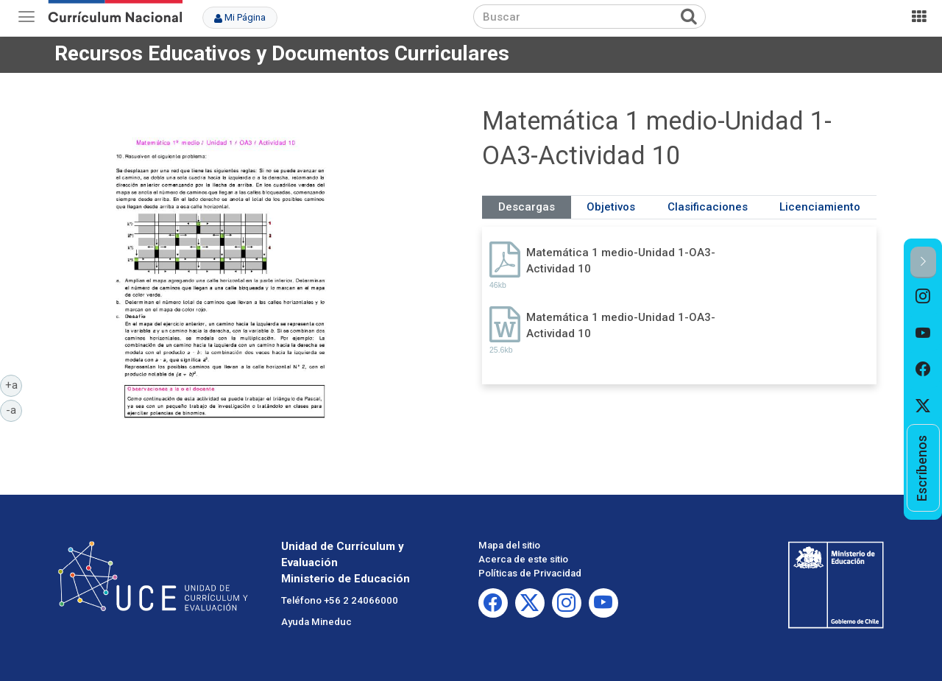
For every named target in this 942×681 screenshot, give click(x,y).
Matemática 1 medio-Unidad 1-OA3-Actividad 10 (620, 260)
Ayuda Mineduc (316, 621)
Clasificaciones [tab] (707, 207)
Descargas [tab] (526, 207)
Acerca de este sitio (523, 559)
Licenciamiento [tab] (819, 207)
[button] (923, 262)
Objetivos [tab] (611, 207)
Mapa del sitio (509, 545)
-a (14, 409)
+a (14, 384)
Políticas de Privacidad (529, 573)
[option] (923, 296)
